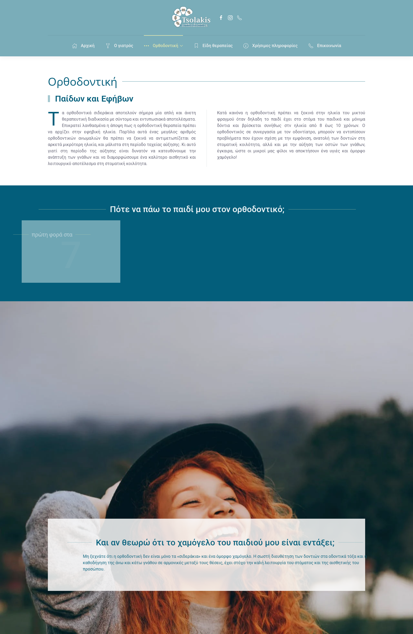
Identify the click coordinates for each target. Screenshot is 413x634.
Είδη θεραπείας (213, 45)
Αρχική (83, 45)
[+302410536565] (239, 17)
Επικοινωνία (324, 45)
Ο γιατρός (119, 45)
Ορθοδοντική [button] (163, 45)
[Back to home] (190, 17)
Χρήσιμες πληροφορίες (270, 45)
